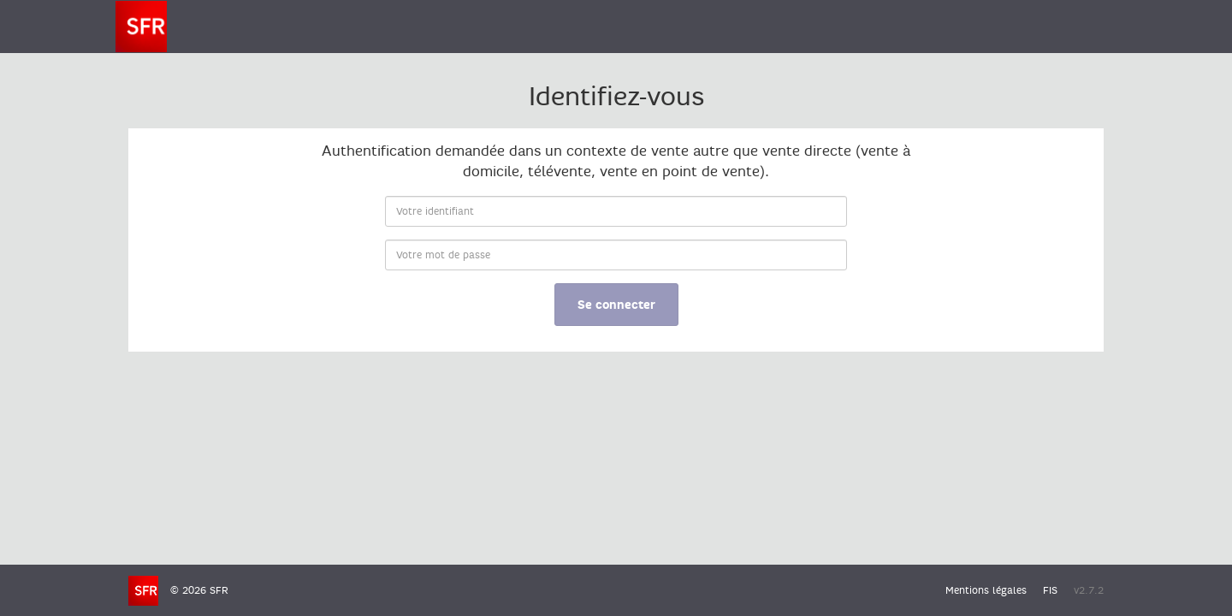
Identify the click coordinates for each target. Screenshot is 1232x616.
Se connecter (616, 305)
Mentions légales (986, 590)
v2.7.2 (1089, 590)
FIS (1050, 590)
